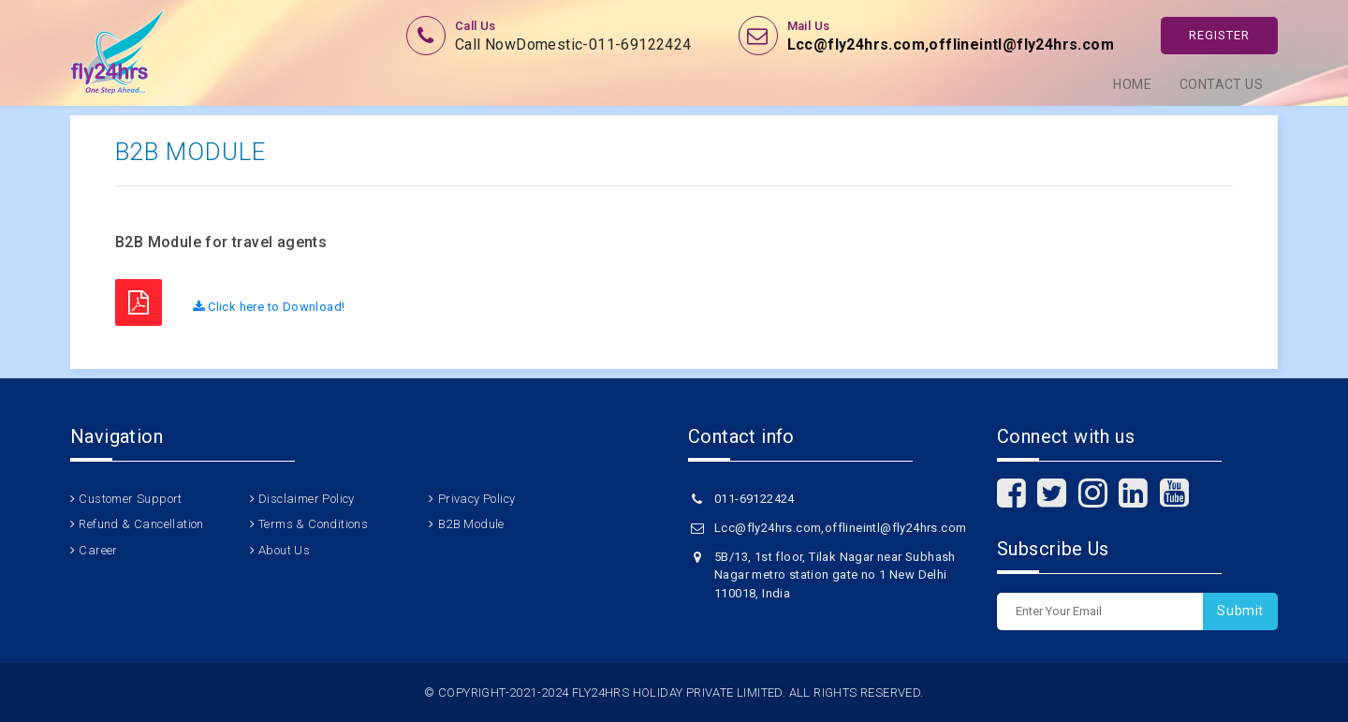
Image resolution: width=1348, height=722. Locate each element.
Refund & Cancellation (141, 524)
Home (1132, 84)
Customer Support (130, 499)
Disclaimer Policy (306, 499)
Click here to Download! (268, 307)
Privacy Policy (477, 499)
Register (1219, 35)
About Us (284, 550)
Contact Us (1221, 84)
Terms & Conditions (313, 524)
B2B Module (471, 524)
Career (98, 550)
